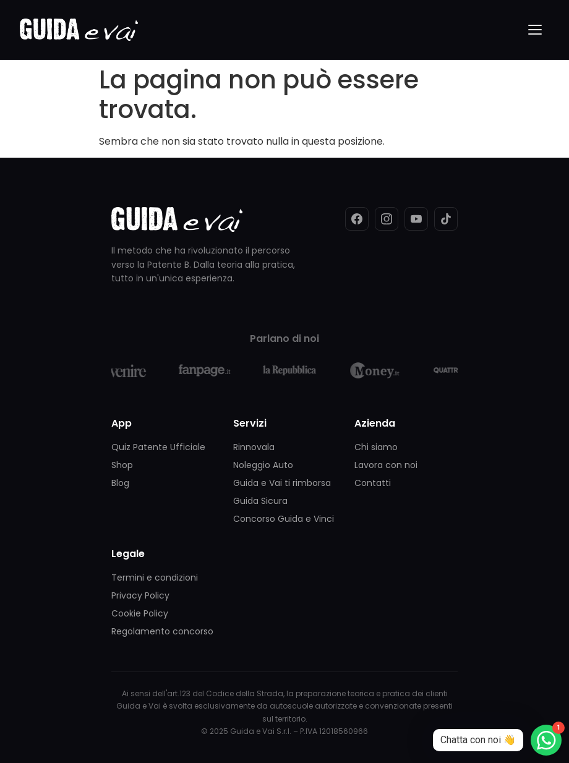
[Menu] (535, 29)
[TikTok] (446, 219)
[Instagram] (386, 219)
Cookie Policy (139, 613)
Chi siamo (376, 447)
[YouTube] (416, 219)
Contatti (372, 483)
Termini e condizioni (154, 577)
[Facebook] (357, 219)
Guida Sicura (260, 501)
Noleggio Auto (263, 465)
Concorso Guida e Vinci (283, 519)
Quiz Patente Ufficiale (158, 447)
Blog (120, 483)
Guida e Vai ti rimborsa (282, 483)
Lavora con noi (385, 465)
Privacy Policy (140, 595)
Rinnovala (254, 447)
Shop (122, 465)
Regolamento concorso (162, 631)
